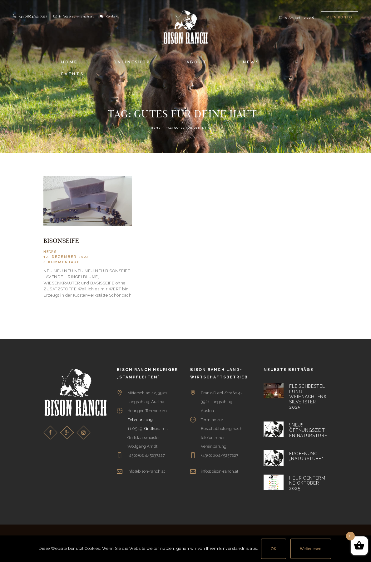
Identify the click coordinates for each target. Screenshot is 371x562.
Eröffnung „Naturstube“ (306, 456)
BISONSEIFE (61, 241)
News (50, 252)
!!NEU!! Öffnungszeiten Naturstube (308, 430)
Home (156, 127)
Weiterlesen (311, 549)
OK (273, 549)
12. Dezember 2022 (66, 257)
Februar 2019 (140, 419)
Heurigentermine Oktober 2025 (307, 483)
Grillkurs (152, 428)
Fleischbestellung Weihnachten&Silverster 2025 (308, 397)
